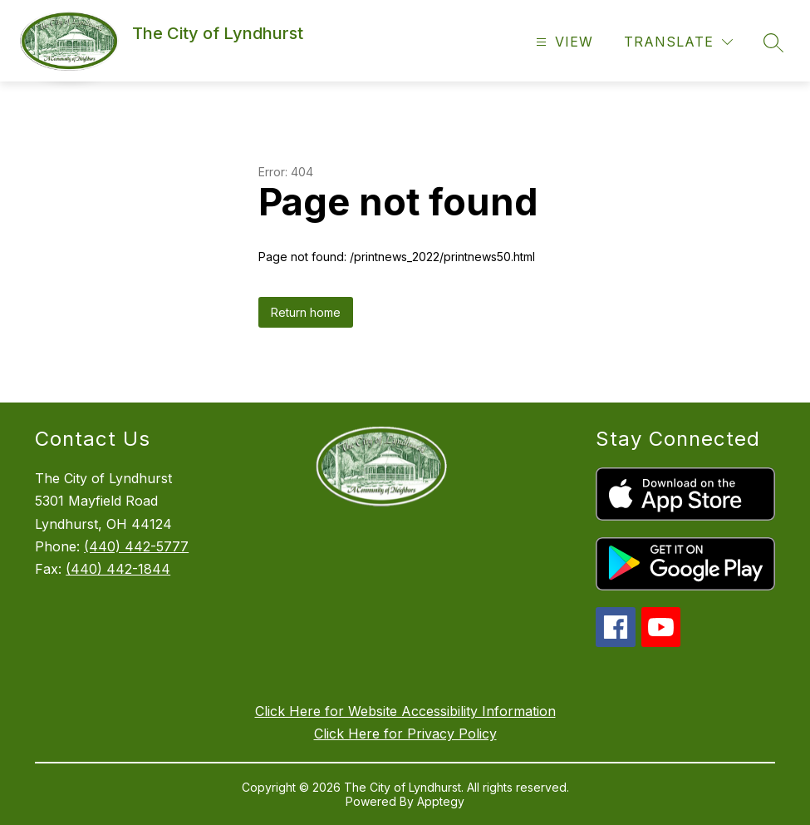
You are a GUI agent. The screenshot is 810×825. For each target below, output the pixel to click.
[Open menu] (562, 42)
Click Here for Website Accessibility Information (405, 711)
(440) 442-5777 (136, 546)
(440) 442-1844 (118, 569)
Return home (306, 312)
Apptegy (440, 801)
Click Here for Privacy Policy (405, 733)
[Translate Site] (678, 42)
